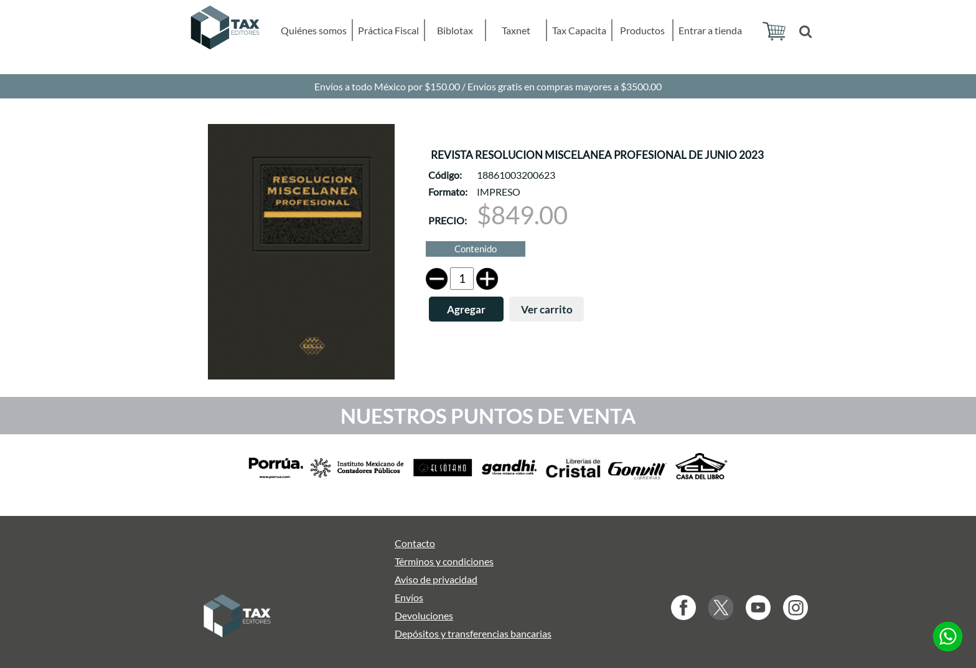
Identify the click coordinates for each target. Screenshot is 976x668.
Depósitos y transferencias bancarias (473, 633)
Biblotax (455, 30)
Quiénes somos (314, 30)
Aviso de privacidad (436, 579)
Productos (642, 30)
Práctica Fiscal (388, 30)
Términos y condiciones (444, 561)
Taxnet (516, 30)
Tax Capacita (579, 30)
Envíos (409, 597)
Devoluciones (424, 615)
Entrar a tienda (710, 30)
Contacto (415, 543)
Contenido (475, 249)
